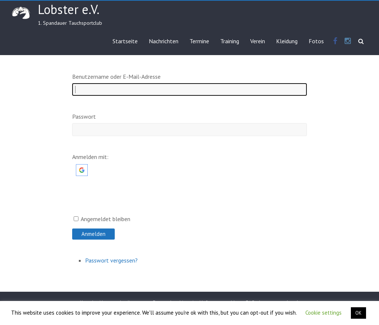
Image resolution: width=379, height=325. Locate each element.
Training (229, 41)
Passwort (84, 116)
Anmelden (93, 233)
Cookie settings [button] (323, 312)
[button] (82, 168)
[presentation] (128, 200)
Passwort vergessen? (111, 260)
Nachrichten (163, 41)
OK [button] (358, 313)
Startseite (125, 41)
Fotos (316, 41)
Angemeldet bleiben (105, 219)
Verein (257, 41)
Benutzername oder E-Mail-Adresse (116, 76)
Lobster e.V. (69, 9)
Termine (199, 41)
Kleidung (287, 41)
